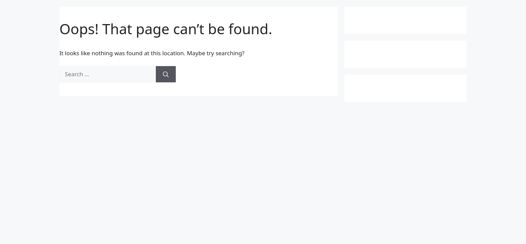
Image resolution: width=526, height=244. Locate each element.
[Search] (166, 74)
